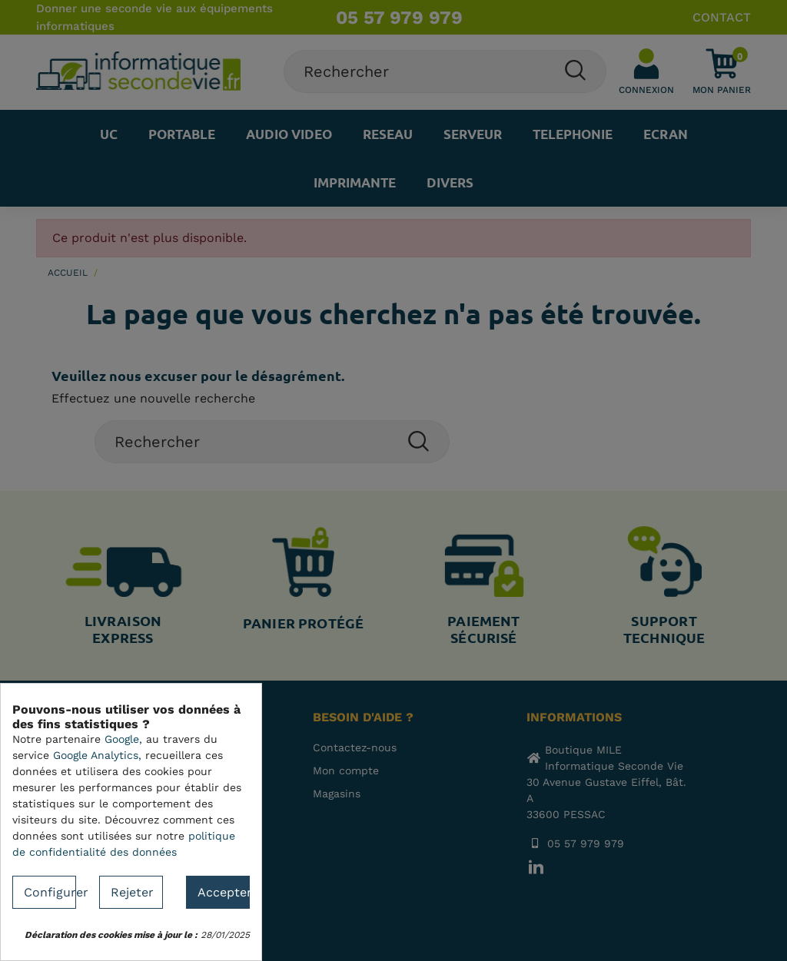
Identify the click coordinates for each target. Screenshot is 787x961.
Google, (123, 739)
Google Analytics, (97, 755)
